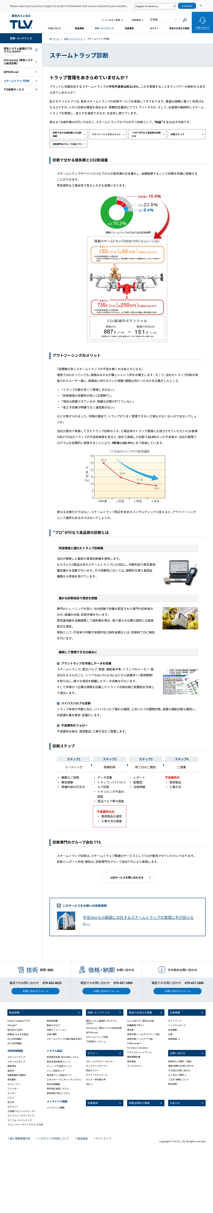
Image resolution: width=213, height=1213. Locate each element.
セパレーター (14, 1084)
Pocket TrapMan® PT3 (18, 1020)
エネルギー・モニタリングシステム (64, 1079)
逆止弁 (10, 1102)
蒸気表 (130, 1029)
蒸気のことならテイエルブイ (21, 22)
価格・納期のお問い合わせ (181, 1065)
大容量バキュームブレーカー (21, 1111)
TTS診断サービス (94, 1041)
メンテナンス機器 (55, 1107)
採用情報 (172, 1039)
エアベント (12, 1106)
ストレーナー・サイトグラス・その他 (25, 1124)
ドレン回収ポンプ (55, 1070)
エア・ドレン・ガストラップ (20, 1115)
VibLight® (12, 1025)
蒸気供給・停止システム (58, 1093)
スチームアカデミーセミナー (100, 1061)
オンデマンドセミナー (97, 1065)
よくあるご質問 (176, 1075)
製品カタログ (53, 1025)
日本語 (154, 19)
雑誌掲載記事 (133, 1056)
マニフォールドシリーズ (19, 1120)
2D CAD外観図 (14, 1039)
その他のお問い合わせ (179, 1070)
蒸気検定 (131, 1061)
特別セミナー (92, 1070)
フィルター (12, 1088)
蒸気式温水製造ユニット (59, 1061)
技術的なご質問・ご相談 (179, 1061)
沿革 (170, 1034)
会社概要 (172, 1029)
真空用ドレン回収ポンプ (59, 1075)
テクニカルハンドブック (139, 1052)
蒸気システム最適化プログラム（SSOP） (101, 1022)
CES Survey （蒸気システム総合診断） (104, 1028)
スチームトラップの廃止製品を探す (64, 1039)
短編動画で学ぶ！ (135, 1025)
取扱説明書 (52, 1020)
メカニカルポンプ (16, 1061)
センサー (11, 1093)
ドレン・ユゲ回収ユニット (59, 1066)
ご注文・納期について (178, 1079)
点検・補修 (52, 1034)
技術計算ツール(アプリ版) (140, 1039)
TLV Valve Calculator (137, 1047)
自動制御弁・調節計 (16, 1075)
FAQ (88, 1084)
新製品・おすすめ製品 (17, 1034)
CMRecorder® (134, 1043)
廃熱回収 (11, 1066)
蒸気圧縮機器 (53, 1084)
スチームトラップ (16, 1057)
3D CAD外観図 (14, 1043)
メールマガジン (135, 1065)
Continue (187, 6)
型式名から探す (15, 1029)
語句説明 (172, 1084)
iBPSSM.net (92, 1032)
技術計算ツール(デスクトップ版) (143, 1034)
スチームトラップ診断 (97, 1037)
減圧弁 (10, 1070)
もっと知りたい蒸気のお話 (140, 1020)
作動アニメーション (57, 1029)
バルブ (10, 1097)
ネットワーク (174, 1020)
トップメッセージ (177, 1025)
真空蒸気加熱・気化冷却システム (63, 1057)
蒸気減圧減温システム (58, 1088)
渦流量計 (11, 1079)
